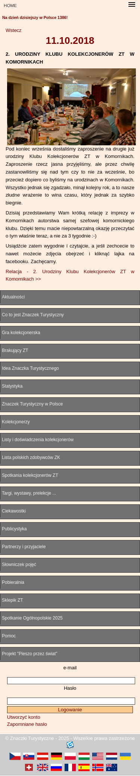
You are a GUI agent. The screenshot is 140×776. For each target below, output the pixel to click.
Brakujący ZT (15, 350)
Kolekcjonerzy (16, 421)
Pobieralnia (13, 582)
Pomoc (9, 635)
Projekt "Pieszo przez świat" (29, 653)
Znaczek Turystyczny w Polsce (32, 404)
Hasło (70, 688)
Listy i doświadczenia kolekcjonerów (38, 439)
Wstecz (14, 30)
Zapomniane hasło (27, 724)
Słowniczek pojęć (19, 564)
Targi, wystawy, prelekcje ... (29, 493)
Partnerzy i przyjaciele (24, 546)
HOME (10, 5)
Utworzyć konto (23, 717)
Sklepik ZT (12, 600)
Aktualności (13, 297)
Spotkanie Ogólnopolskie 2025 (32, 618)
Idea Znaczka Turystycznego (30, 368)
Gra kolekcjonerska (21, 332)
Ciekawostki (14, 511)
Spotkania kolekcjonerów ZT (30, 475)
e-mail (70, 667)
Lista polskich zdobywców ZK (31, 457)
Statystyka (12, 386)
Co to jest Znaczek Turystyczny (33, 314)
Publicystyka (14, 528)
